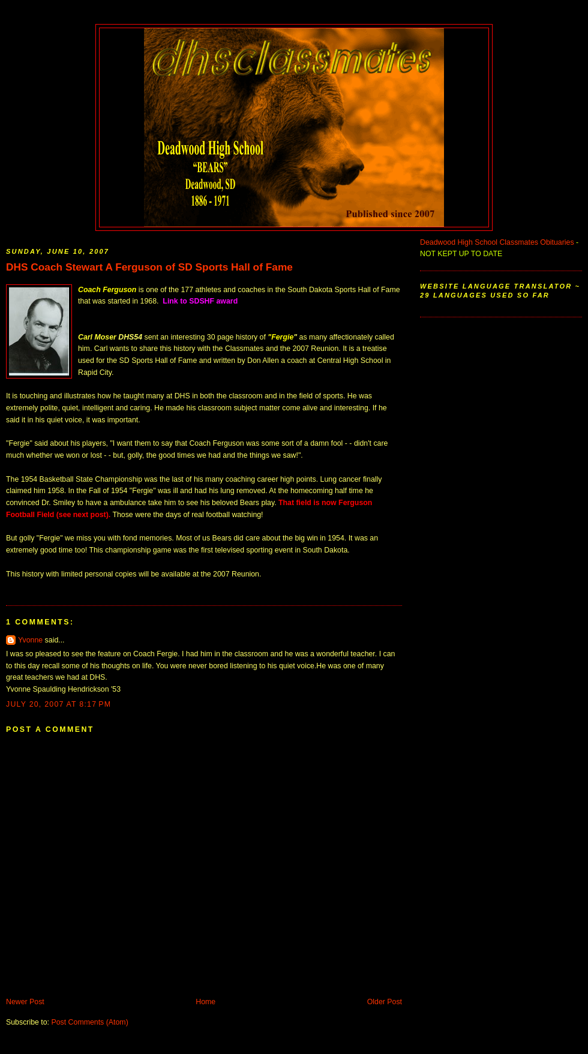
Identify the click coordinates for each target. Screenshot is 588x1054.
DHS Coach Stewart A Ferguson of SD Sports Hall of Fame (149, 267)
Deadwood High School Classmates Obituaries (497, 242)
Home (205, 1002)
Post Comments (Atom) (89, 1022)
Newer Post (25, 1002)
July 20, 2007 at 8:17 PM (58, 704)
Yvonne (30, 640)
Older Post (384, 1002)
